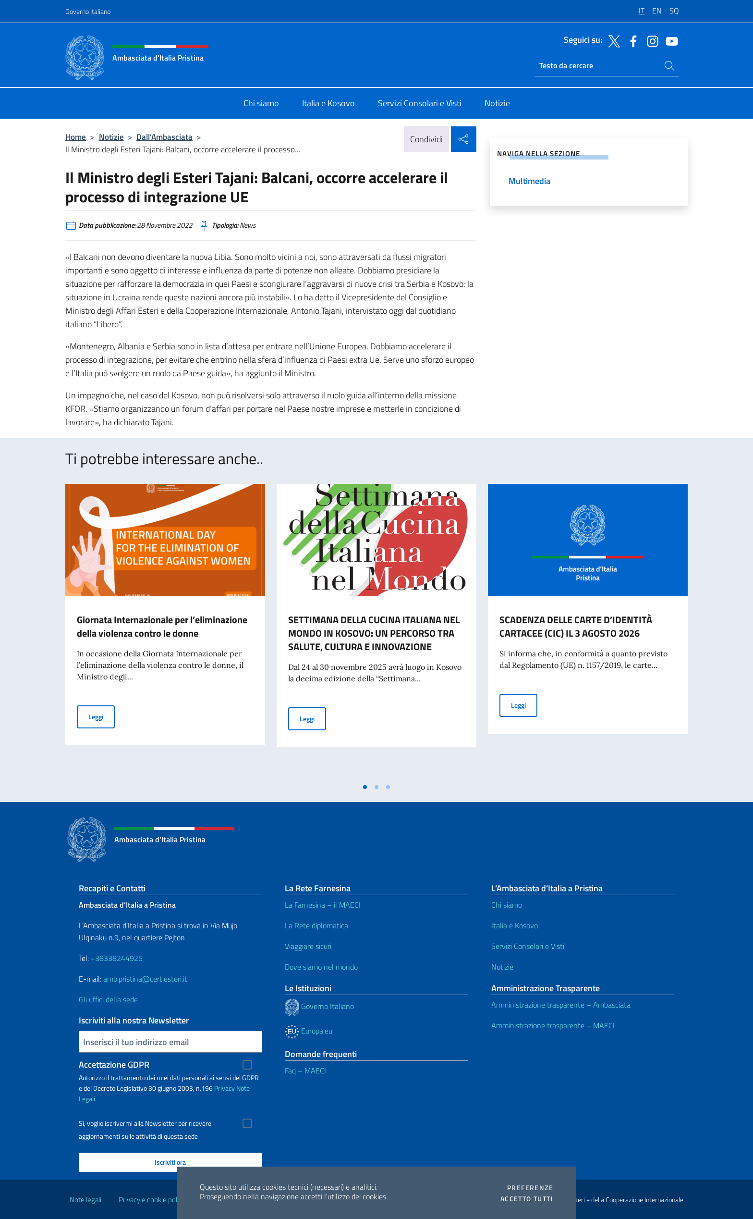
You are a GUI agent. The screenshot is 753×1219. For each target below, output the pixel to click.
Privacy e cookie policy (152, 1199)
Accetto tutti (526, 1198)
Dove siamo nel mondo (321, 967)
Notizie (111, 137)
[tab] (365, 787)
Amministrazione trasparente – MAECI (553, 1025)
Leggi (101, 716)
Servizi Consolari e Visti (527, 946)
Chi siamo (506, 905)
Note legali (85, 1199)
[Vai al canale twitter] (611, 40)
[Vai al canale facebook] (631, 40)
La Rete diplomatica (316, 925)
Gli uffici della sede (108, 999)
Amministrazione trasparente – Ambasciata (561, 1004)
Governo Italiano (87, 11)
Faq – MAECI (305, 1070)
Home (75, 137)
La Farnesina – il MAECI (323, 905)
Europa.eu (308, 1030)
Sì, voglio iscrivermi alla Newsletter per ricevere (145, 1123)
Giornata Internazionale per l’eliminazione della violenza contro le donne (162, 626)
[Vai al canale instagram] (650, 40)
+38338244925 (117, 958)
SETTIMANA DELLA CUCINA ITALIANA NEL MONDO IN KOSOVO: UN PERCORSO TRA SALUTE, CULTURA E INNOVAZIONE (374, 633)
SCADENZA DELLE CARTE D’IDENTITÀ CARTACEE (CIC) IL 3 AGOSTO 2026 (575, 626)
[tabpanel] (165, 631)
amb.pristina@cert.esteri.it (146, 979)
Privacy (224, 1088)
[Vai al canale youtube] (669, 40)
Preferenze (530, 1187)
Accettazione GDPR (114, 1064)
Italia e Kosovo (514, 925)
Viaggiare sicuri (308, 946)
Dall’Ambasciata (164, 137)
